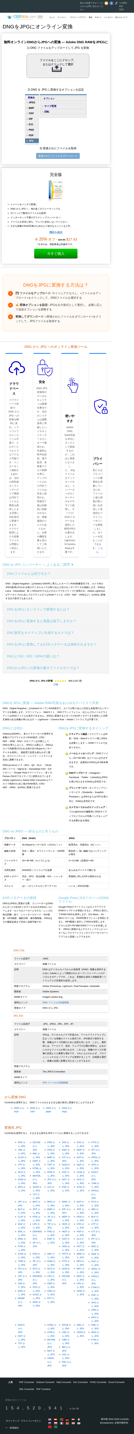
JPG (31, 140)
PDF (31, 135)
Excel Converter (117, 1382)
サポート (98, 17)
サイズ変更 (50, 106)
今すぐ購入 (56, 254)
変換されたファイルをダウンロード (57, 155)
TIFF (31, 113)
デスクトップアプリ (78, 17)
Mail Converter (64, 1382)
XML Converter (26, 1389)
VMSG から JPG (50, 1362)
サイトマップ (12, 1421)
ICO (31, 124)
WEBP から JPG (21, 1302)
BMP (31, 108)
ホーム (52, 17)
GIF (31, 118)
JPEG (32, 102)
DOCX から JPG (94, 1176)
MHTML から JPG (37, 1179)
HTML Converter (98, 1382)
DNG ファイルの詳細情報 (56, 1002)
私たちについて (121, 17)
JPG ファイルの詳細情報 (55, 1082)
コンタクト (108, 17)
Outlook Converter (45, 1382)
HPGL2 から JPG (95, 1194)
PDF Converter (26, 1382)
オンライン (62, 17)
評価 (56, 684)
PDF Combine (43, 1389)
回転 (46, 111)
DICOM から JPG (36, 1146)
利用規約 (14, 1428)
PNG (31, 129)
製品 (90, 17)
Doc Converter (80, 1382)
